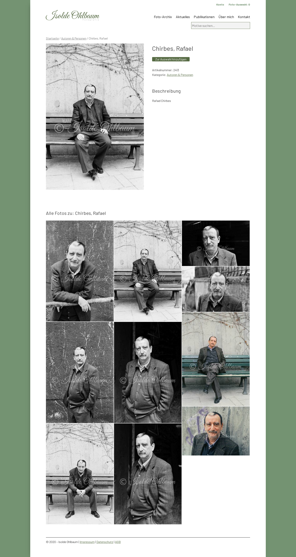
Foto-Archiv (163, 17)
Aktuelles (183, 17)
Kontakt (244, 17)
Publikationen (204, 17)
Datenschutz (104, 542)
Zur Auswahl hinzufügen (170, 59)
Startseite (52, 38)
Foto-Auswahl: (239, 4)
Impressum (87, 542)
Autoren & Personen (73, 38)
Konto (220, 4)
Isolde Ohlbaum (72, 16)
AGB (118, 542)
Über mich (226, 17)
